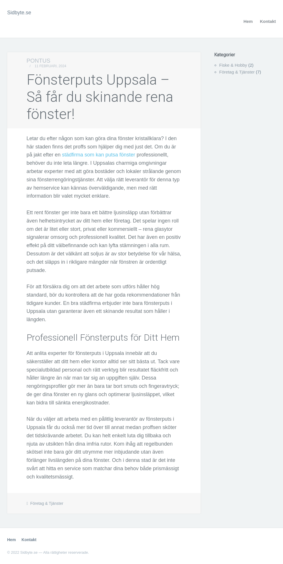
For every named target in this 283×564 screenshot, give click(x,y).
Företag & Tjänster (46, 503)
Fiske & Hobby (233, 65)
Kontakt (268, 21)
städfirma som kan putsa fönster (98, 155)
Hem (248, 21)
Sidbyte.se (19, 12)
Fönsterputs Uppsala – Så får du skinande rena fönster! (100, 97)
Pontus (38, 60)
